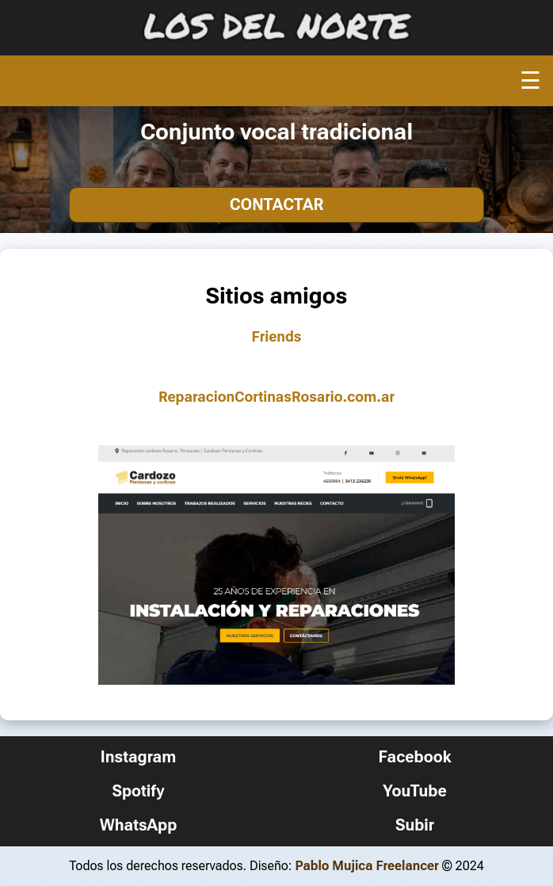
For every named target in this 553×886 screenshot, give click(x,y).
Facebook (414, 756)
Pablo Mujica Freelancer (366, 865)
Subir (414, 824)
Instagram (138, 756)
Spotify (138, 790)
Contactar (276, 204)
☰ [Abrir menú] (530, 80)
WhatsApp (138, 824)
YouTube (414, 790)
